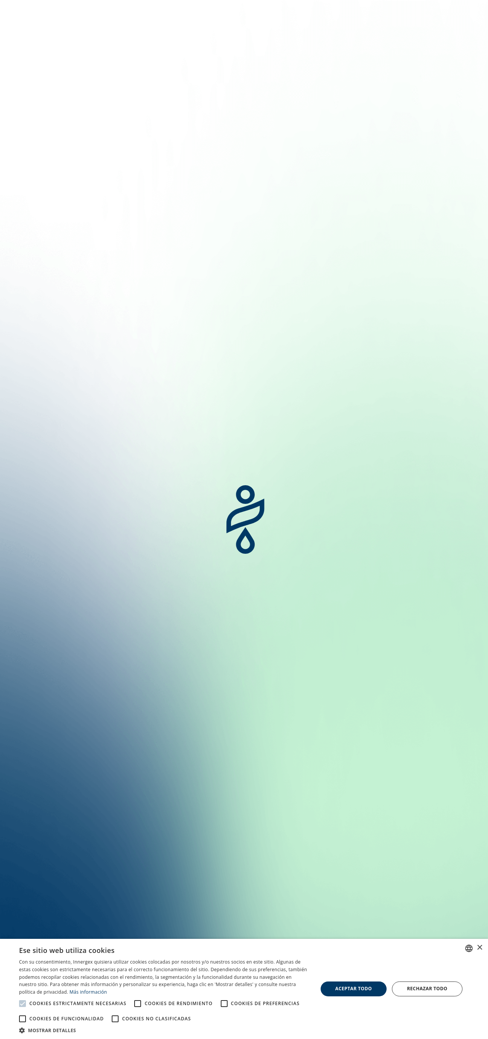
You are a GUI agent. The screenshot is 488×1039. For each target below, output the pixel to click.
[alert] (244, 989)
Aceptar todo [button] (353, 988)
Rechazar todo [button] (427, 988)
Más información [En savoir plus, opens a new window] (88, 992)
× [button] (479, 948)
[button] (164, 1029)
